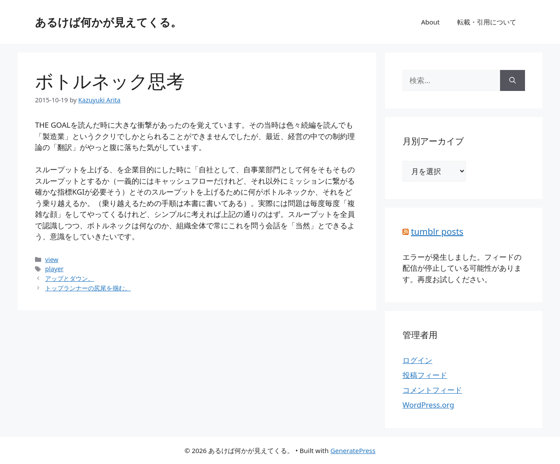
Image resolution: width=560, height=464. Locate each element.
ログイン (417, 360)
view (51, 259)
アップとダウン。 (69, 278)
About (430, 21)
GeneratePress (352, 450)
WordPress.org (428, 405)
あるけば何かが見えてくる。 (108, 21)
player (54, 269)
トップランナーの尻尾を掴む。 (88, 288)
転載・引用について (486, 21)
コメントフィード (432, 390)
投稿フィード (424, 375)
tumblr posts (437, 231)
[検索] (512, 80)
